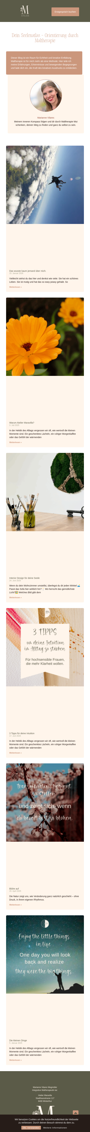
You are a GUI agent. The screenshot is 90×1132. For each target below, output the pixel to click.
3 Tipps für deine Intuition (21, 733)
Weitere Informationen (55, 1128)
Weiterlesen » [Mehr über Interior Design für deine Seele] (15, 597)
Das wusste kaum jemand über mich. (27, 271)
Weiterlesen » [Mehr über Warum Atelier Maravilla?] (15, 442)
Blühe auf (14, 888)
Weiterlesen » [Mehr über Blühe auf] (15, 905)
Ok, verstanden (31, 1128)
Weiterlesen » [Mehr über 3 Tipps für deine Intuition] (15, 753)
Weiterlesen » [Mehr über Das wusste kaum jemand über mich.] (15, 287)
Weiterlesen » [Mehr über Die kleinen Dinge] (15, 1060)
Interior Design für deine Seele (24, 578)
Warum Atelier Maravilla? (21, 422)
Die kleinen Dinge (18, 1040)
